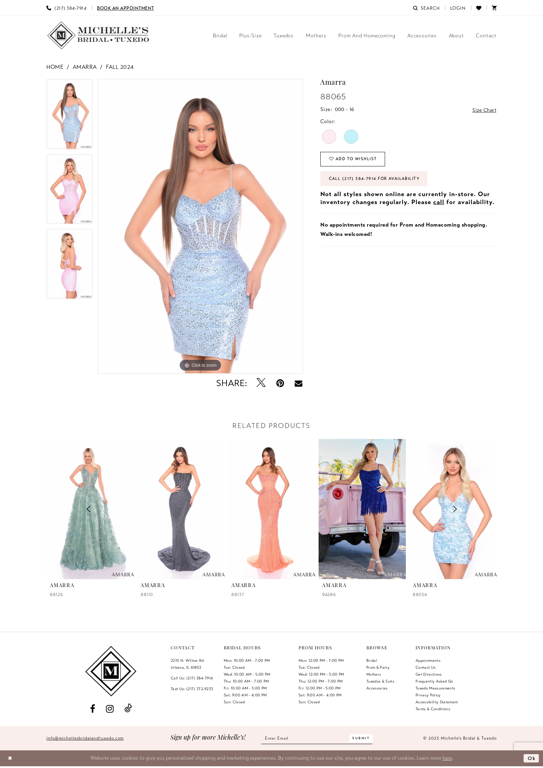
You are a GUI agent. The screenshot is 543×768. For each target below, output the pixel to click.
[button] (458, 7)
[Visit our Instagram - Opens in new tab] (109, 708)
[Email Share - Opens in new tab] (298, 383)
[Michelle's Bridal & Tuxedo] (98, 35)
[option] (69, 116)
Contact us (426, 667)
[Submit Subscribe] (363, 738)
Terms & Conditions (433, 708)
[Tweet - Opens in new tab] (261, 383)
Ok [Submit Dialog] (531, 758)
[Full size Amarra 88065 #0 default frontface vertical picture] (200, 226)
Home (54, 67)
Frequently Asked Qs (434, 681)
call (438, 204)
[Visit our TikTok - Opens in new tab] (128, 709)
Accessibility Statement (437, 702)
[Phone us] (66, 7)
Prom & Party (378, 667)
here (447, 758)
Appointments (428, 660)
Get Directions (429, 674)
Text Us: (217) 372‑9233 (192, 688)
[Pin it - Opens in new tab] (280, 383)
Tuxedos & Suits (380, 681)
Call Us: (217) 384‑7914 (192, 678)
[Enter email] (317, 738)
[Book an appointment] (125, 7)
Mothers (373, 674)
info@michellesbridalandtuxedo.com (85, 738)
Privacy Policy (428, 695)
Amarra (85, 67)
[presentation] (180, 509)
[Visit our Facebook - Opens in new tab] (92, 708)
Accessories (377, 688)
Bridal (371, 660)
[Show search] (426, 7)
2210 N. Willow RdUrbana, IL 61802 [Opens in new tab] (187, 664)
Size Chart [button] (483, 110)
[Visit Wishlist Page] (479, 7)
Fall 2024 (120, 67)
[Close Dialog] (10, 758)
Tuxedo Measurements (435, 688)
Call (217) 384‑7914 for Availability (377, 180)
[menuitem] (66, 7)
